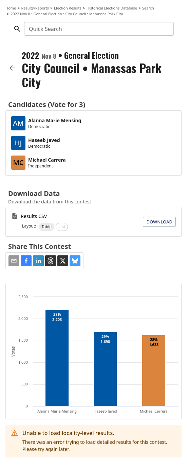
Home (10, 8)
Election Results (67, 8)
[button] (46, 227)
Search (148, 8)
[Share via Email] (13, 260)
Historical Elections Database (112, 8)
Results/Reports (35, 8)
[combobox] (98, 29)
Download (159, 222)
